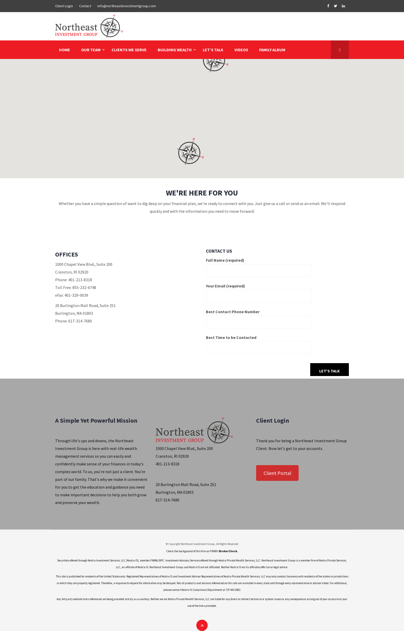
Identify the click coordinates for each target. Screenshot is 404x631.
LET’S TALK (213, 49)
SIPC (161, 560)
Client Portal (277, 473)
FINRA (153, 560)
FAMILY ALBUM (272, 49)
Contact (85, 6)
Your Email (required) (259, 291)
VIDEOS (241, 49)
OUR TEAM (90, 49)
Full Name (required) (259, 265)
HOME (64, 49)
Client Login (64, 6)
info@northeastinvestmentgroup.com (126, 6)
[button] (189, 151)
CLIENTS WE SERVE (129, 49)
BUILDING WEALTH (175, 49)
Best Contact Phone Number (259, 317)
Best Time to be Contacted (259, 342)
